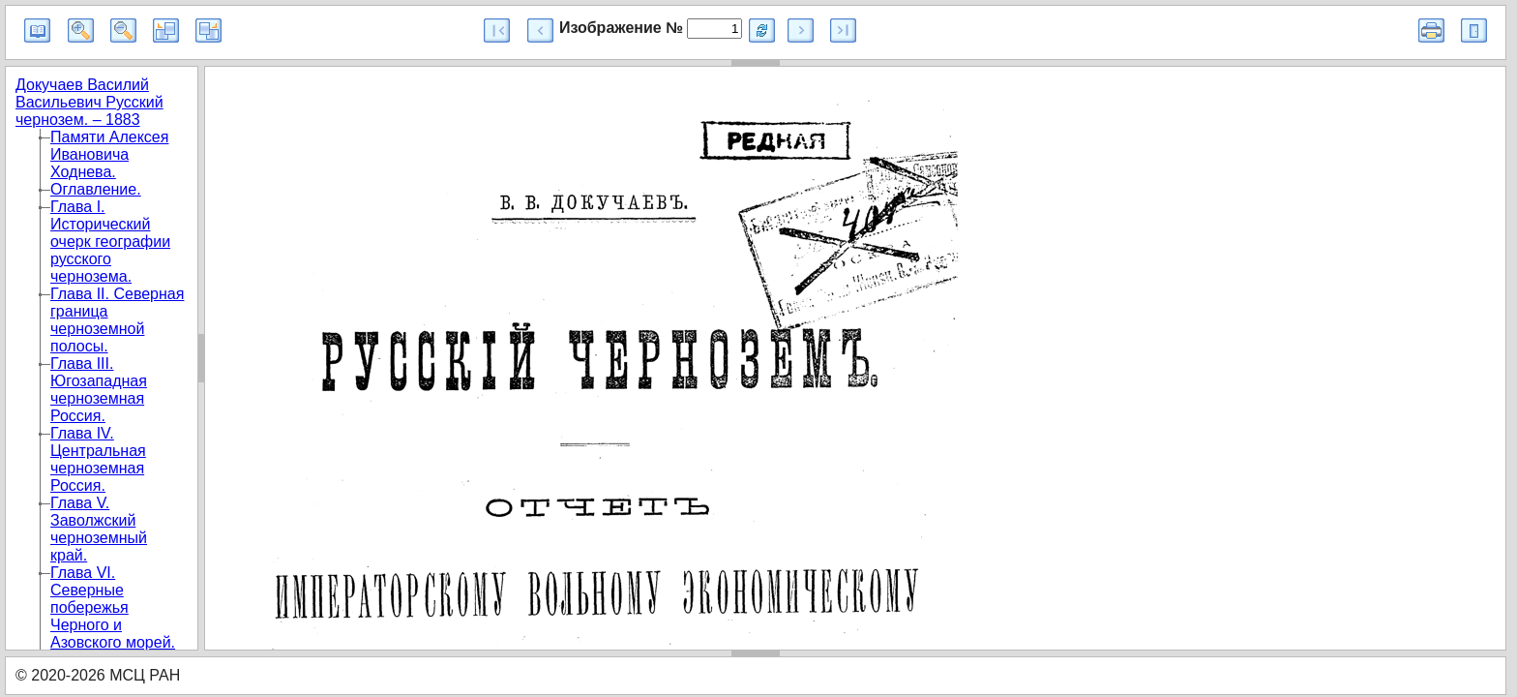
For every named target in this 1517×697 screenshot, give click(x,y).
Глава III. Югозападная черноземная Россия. (98, 389)
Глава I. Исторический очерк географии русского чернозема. (110, 241)
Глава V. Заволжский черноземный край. (98, 529)
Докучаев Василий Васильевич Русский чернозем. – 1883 (89, 102)
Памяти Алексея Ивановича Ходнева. (109, 154)
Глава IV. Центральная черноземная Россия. (98, 459)
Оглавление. (95, 189)
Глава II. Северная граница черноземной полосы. (117, 320)
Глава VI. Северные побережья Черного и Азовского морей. (112, 607)
